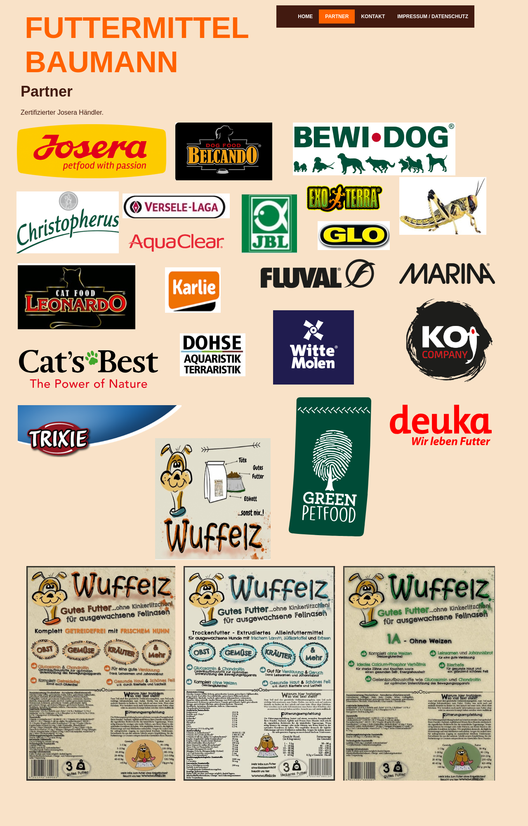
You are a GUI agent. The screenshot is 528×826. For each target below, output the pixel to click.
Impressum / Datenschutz (432, 16)
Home (305, 16)
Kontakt (373, 16)
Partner (337, 16)
